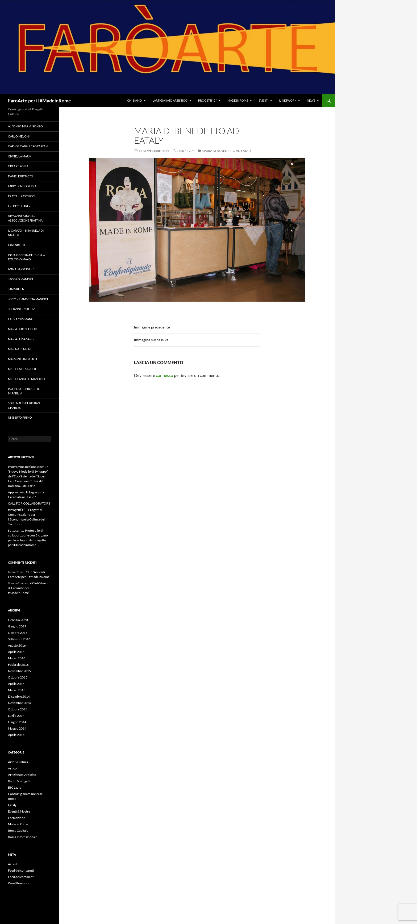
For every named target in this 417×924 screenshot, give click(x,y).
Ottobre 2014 (17, 709)
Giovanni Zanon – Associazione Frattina (25, 218)
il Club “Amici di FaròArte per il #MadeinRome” (28, 588)
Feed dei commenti (21, 877)
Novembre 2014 (19, 703)
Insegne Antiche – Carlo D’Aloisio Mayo (26, 257)
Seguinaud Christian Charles (24, 405)
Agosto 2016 (17, 645)
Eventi (263, 100)
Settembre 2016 (19, 639)
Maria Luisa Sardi (21, 339)
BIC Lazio (14, 787)
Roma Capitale (18, 831)
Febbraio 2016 (18, 665)
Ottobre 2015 (17, 677)
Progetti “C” (207, 100)
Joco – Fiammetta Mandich (28, 299)
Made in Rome (237, 100)
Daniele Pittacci (20, 176)
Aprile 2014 (16, 735)
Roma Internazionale (22, 837)
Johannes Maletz (21, 309)
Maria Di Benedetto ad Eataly (227, 151)
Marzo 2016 (16, 658)
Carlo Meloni (19, 136)
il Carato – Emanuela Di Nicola (26, 233)
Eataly (12, 805)
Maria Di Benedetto (22, 329)
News (311, 100)
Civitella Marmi (20, 156)
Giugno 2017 (17, 626)
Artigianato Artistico (22, 775)
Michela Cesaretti (22, 369)
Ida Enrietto (17, 245)
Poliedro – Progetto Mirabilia (24, 391)
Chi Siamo (134, 100)
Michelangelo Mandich (26, 379)
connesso (164, 375)
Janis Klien (16, 289)
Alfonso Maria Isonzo (25, 126)
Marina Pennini (19, 349)
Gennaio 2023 (18, 620)
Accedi (13, 864)
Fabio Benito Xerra (22, 186)
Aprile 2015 (16, 684)
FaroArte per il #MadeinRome (39, 100)
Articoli (13, 768)
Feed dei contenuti (21, 870)
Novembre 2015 (19, 671)
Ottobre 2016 (17, 633)
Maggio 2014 (17, 728)
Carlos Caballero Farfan (28, 146)
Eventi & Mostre (19, 811)
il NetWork (287, 100)
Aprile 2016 (16, 652)
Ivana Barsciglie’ (21, 269)
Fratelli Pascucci (21, 196)
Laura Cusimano (21, 319)
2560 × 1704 (185, 151)
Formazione (16, 818)
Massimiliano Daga (22, 359)
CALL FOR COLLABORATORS (29, 503)
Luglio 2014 (16, 716)
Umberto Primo (20, 417)
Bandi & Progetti (19, 781)
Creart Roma (18, 166)
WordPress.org (18, 883)
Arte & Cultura (18, 762)
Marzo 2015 (16, 690)
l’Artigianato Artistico (170, 100)
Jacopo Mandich (21, 279)
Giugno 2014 (17, 722)
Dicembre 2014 (19, 696)
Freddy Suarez (19, 206)
